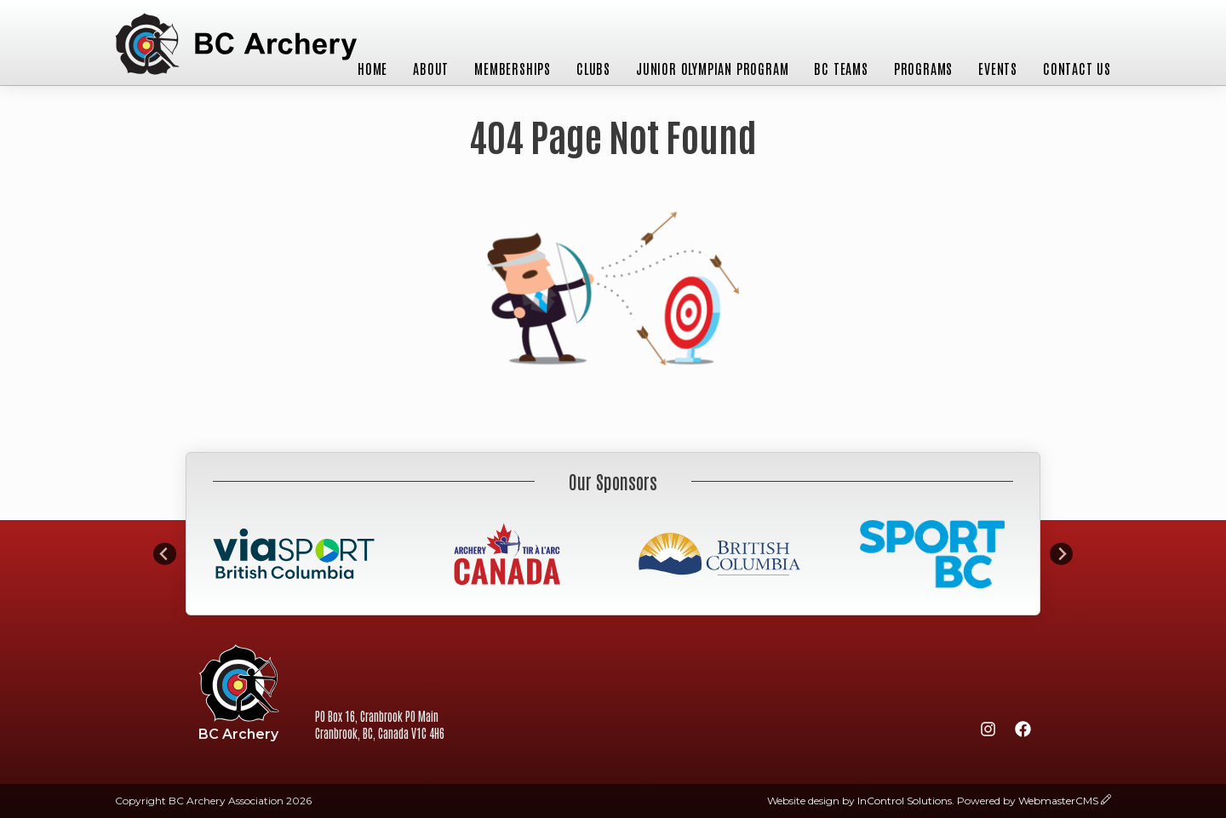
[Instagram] (987, 732)
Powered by (1027, 800)
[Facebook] (1022, 732)
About (431, 68)
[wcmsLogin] (1106, 800)
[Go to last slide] (164, 553)
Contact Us (1077, 68)
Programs (923, 68)
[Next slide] (1061, 553)
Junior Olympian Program (712, 68)
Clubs (593, 68)
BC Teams (841, 68)
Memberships (512, 68)
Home (372, 68)
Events (997, 68)
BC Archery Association (236, 45)
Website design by (859, 800)
